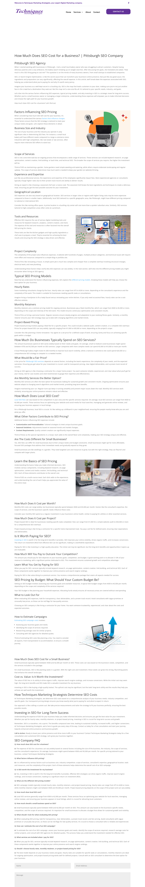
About (88, 12)
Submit (124, 866)
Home (68, 12)
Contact (96, 12)
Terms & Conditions (51, 883)
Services (77, 12)
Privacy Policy (65, 883)
